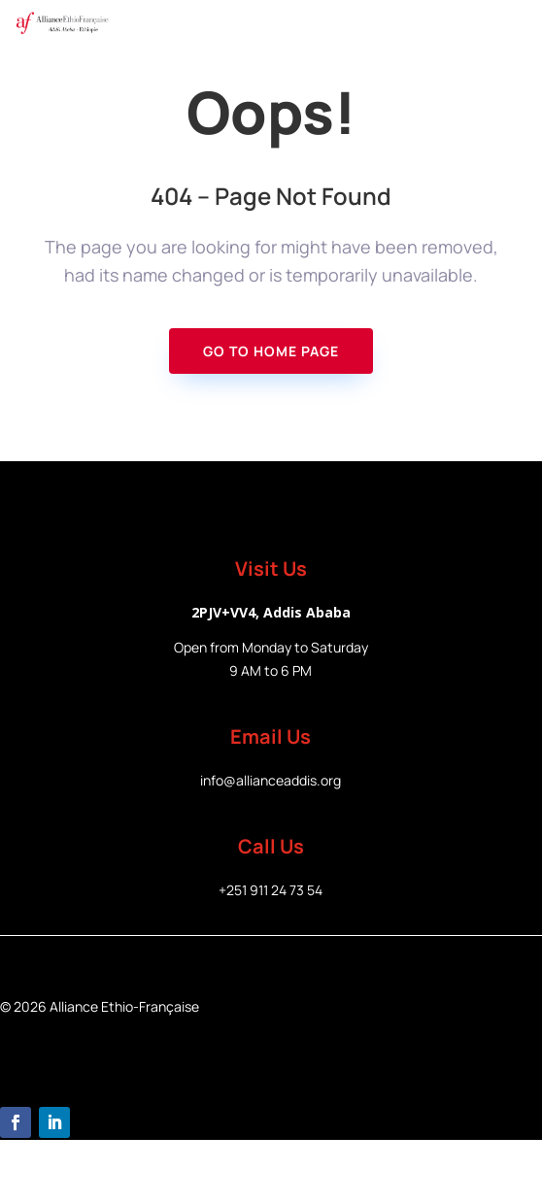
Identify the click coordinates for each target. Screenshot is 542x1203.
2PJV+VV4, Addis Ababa (271, 612)
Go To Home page (271, 351)
